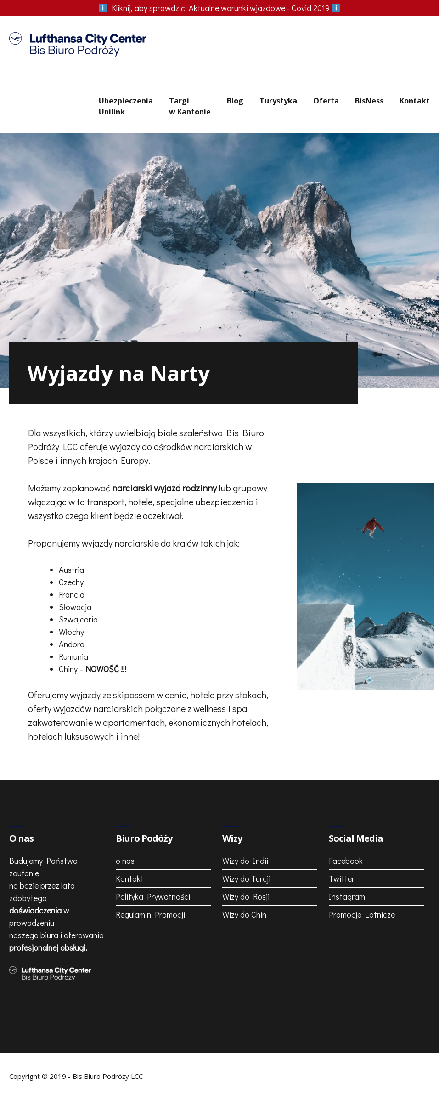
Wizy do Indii (245, 860)
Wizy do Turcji (246, 878)
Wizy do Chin (244, 914)
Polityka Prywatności (153, 896)
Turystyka (278, 101)
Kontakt (415, 101)
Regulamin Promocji (150, 914)
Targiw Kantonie (190, 106)
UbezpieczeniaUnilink (126, 106)
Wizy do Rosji (246, 896)
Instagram (347, 896)
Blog (235, 101)
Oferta (326, 101)
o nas (125, 860)
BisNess (369, 101)
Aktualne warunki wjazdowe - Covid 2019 (219, 7)
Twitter (342, 878)
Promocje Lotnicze (362, 914)
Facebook (346, 860)
